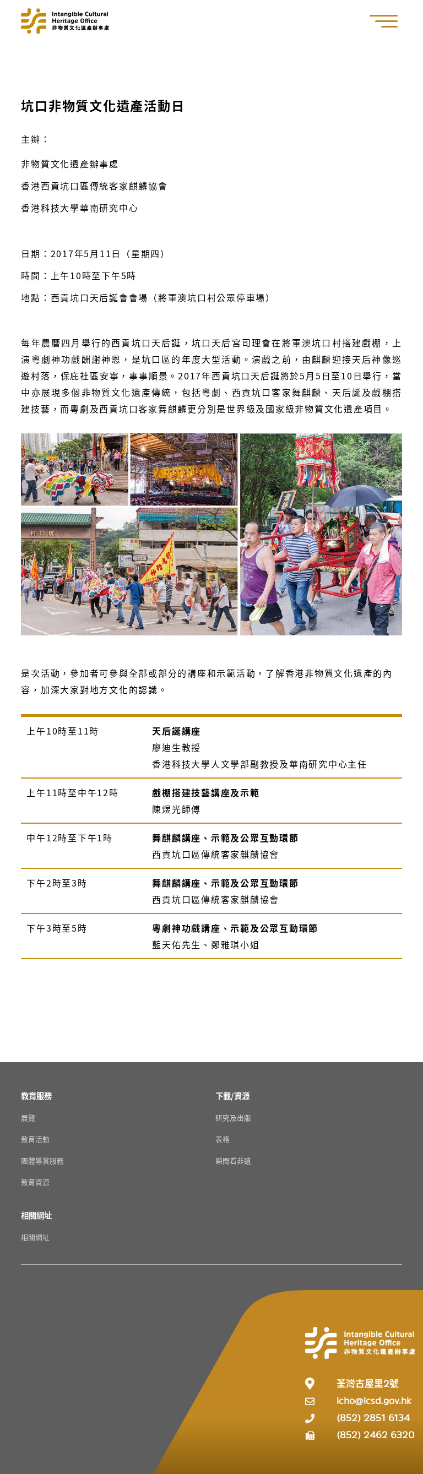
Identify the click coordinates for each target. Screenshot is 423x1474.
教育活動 (35, 1139)
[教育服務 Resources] (36, 1095)
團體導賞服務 (42, 1160)
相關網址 (35, 1237)
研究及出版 (233, 1117)
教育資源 (35, 1182)
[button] (389, 21)
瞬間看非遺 (233, 1160)
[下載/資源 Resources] (232, 1095)
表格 (222, 1139)
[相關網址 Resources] (36, 1215)
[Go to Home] (65, 21)
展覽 (28, 1117)
